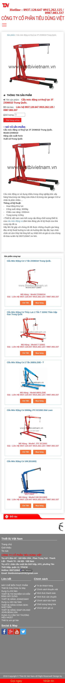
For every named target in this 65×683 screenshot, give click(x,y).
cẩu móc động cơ (15, 221)
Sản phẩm (11, 35)
